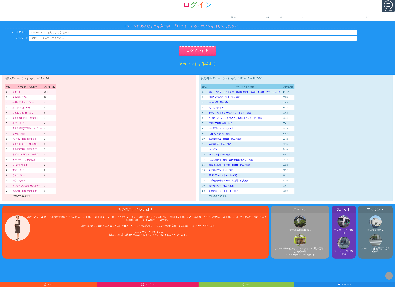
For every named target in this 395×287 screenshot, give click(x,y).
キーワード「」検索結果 (24, 159)
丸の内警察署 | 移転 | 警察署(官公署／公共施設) (231, 159)
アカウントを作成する (197, 64)
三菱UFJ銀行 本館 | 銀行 (220, 123)
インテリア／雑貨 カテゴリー (26, 186)
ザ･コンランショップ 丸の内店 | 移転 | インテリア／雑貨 (235, 118)
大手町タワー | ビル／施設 (221, 186)
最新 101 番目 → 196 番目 (25, 144)
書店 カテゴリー (20, 170)
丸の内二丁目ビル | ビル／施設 (223, 191)
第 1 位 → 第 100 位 (22, 107)
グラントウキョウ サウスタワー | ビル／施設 (230, 113)
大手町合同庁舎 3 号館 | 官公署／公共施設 (229, 180)
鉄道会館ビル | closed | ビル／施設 (225, 139)
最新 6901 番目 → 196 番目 (25, 118)
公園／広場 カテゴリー (23, 102)
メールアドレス (19, 32)
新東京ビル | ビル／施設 (220, 144)
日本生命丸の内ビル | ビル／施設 (224, 97)
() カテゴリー (19, 175)
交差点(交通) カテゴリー (24, 113)
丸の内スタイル (20, 97)
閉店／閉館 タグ (20, 180)
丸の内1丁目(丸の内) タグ (25, 191)
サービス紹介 (19, 133)
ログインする (197, 51)
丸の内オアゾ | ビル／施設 (221, 170)
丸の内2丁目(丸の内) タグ (25, 139)
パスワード (22, 38)
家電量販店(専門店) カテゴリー (27, 128)
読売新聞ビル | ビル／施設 (221, 128)
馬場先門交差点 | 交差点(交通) (223, 175)
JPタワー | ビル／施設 (219, 154)
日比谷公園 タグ (20, 165)
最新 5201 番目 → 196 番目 (25, 154)
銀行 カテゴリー (20, 123)
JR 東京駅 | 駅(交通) (218, 102)
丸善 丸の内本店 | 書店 (219, 133)
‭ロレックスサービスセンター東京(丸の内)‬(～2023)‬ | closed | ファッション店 (244, 92)
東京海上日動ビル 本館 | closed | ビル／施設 (229, 165)
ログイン (17, 92)
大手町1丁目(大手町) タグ (25, 149)
